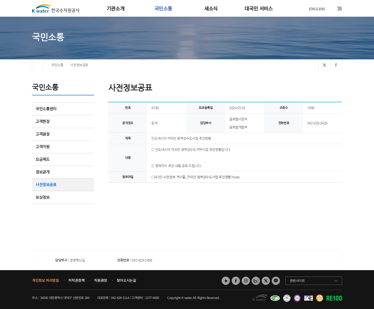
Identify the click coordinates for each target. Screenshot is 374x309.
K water (56, 8)
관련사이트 (297, 280)
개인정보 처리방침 (45, 280)
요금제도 (63, 159)
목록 (337, 192)
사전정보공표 (46, 184)
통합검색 (332, 8)
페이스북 (236, 281)
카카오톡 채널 (276, 281)
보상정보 (63, 197)
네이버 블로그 (256, 281)
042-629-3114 (120, 297)
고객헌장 (63, 121)
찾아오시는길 (126, 280)
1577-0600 (152, 297)
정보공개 (63, 172)
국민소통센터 (46, 109)
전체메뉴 (339, 8)
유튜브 (226, 281)
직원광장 (100, 280)
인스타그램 (246, 281)
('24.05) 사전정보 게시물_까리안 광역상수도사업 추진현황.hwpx (195, 177)
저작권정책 (76, 280)
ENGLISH (317, 9)
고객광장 (63, 134)
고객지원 (63, 146)
